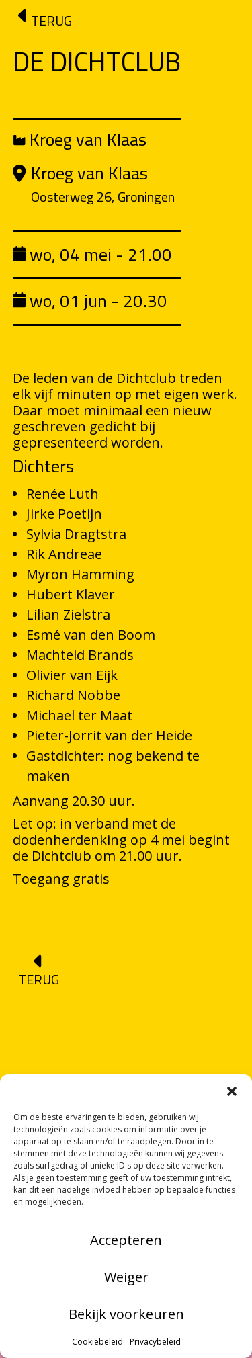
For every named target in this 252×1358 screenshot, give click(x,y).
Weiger (126, 1277)
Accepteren (126, 1240)
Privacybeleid (155, 1341)
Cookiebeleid (97, 1341)
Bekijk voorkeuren (126, 1314)
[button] (232, 1091)
